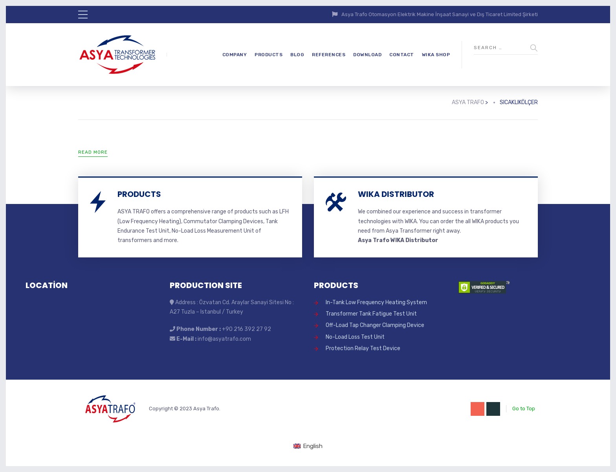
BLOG (297, 54)
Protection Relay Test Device (363, 348)
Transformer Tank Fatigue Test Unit (371, 313)
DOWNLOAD (367, 54)
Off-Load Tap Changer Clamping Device (375, 325)
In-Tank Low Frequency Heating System (376, 302)
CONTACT (401, 54)
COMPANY (234, 54)
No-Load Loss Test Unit (355, 337)
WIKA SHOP (436, 54)
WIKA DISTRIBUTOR (396, 194)
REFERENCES (328, 54)
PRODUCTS (268, 54)
